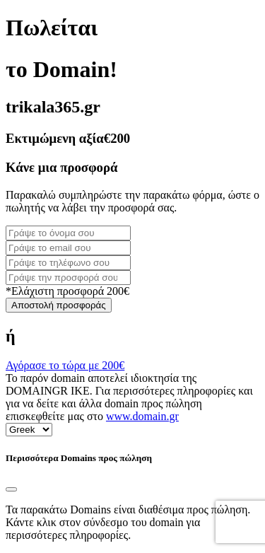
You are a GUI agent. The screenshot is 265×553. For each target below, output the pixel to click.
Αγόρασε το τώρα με (65, 365)
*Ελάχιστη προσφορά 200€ (67, 291)
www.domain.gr (142, 416)
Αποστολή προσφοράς (58, 305)
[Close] (11, 489)
